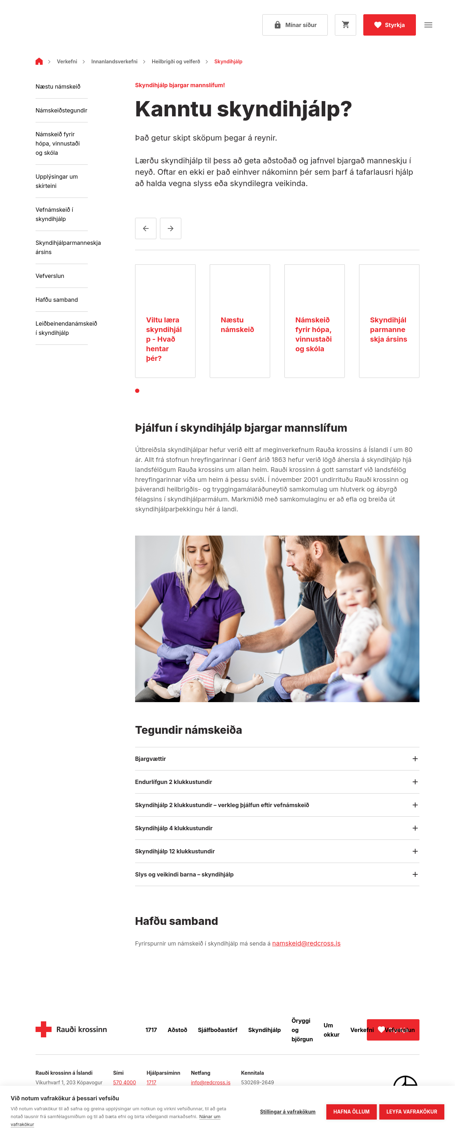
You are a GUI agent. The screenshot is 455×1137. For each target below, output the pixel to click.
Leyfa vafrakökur (411, 1111)
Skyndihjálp (264, 1029)
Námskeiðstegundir (61, 110)
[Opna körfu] (345, 25)
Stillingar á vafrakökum (287, 1111)
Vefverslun (50, 275)
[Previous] (145, 228)
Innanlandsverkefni (114, 61)
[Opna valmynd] (428, 24)
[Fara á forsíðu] (51, 25)
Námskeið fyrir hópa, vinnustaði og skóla (58, 143)
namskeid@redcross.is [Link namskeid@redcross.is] (306, 943)
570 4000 (124, 1082)
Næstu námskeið (58, 86)
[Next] (170, 228)
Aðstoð (177, 1029)
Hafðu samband (57, 299)
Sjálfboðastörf (217, 1029)
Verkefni (67, 61)
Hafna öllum (350, 1111)
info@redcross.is (210, 1082)
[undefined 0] (137, 391)
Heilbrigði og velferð (176, 61)
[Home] (39, 63)
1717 (151, 1029)
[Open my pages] (295, 25)
